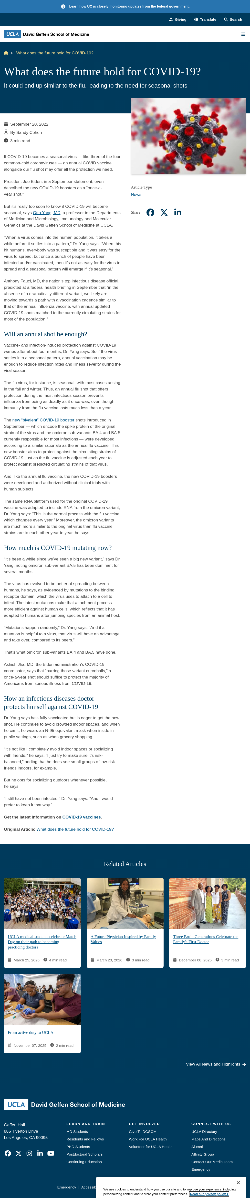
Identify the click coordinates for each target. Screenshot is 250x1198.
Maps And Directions (208, 1139)
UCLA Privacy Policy (124, 1187)
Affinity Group (202, 1154)
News (136, 194)
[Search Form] (233, 19)
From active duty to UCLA (30, 1032)
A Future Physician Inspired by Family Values (123, 939)
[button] (205, 19)
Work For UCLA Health (148, 1139)
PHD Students (78, 1147)
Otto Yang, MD (47, 212)
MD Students (77, 1131)
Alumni (197, 1147)
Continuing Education (84, 1162)
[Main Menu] (243, 34)
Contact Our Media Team (212, 1162)
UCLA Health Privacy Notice (169, 1187)
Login (202, 1187)
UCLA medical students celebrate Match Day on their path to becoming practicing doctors (42, 941)
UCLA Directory (204, 1131)
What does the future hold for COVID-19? (75, 829)
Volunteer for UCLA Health (151, 1147)
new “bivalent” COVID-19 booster (43, 420)
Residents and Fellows (85, 1139)
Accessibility (91, 1187)
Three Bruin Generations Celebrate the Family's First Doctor (205, 939)
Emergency (200, 1169)
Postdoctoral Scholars (84, 1154)
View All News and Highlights (216, 1064)
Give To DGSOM (142, 1131)
